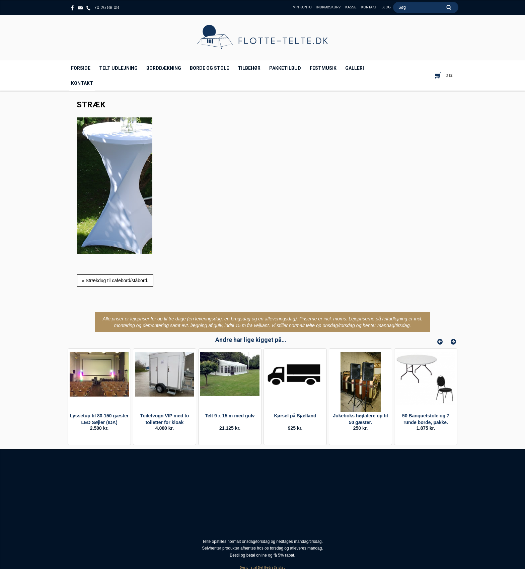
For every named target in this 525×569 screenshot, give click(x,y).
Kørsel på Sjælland (295, 415)
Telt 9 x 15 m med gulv (229, 415)
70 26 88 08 (106, 7)
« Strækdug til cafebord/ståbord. (115, 280)
